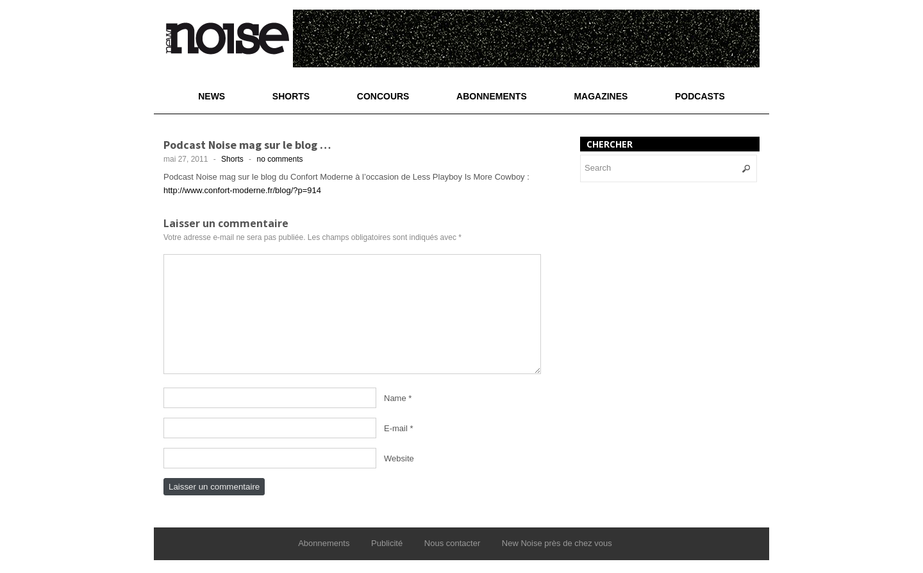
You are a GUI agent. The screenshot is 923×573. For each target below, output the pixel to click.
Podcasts (700, 96)
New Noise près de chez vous (557, 543)
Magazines (601, 96)
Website (399, 458)
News (211, 96)
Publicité (387, 543)
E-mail (396, 428)
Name (395, 398)
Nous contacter (452, 543)
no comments (279, 159)
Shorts (291, 96)
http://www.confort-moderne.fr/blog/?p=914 (242, 190)
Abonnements (491, 96)
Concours (383, 96)
